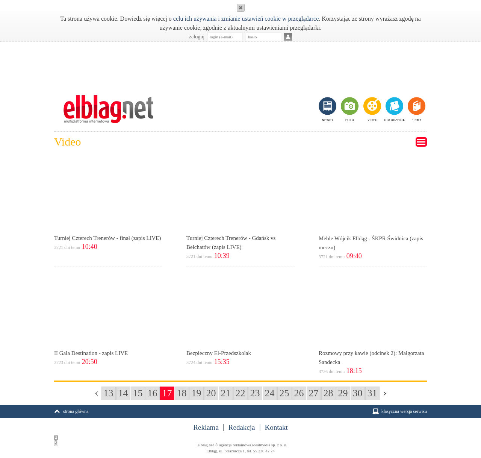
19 (196, 393)
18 (182, 393)
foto (349, 109)
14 (123, 393)
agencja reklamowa (235, 445)
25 (284, 393)
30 (358, 393)
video (371, 109)
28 (328, 393)
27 (314, 393)
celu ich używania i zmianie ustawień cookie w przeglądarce (246, 18)
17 (167, 393)
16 (152, 393)
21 (226, 393)
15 (138, 393)
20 (211, 393)
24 (270, 393)
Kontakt (276, 427)
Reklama (206, 427)
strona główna (76, 411)
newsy (328, 109)
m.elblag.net (108, 109)
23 (255, 393)
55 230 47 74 (264, 451)
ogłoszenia (394, 109)
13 (108, 393)
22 (240, 393)
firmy (416, 109)
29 (343, 393)
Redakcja (241, 427)
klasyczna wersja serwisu (404, 411)
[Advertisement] (240, 64)
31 (372, 393)
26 (299, 393)
